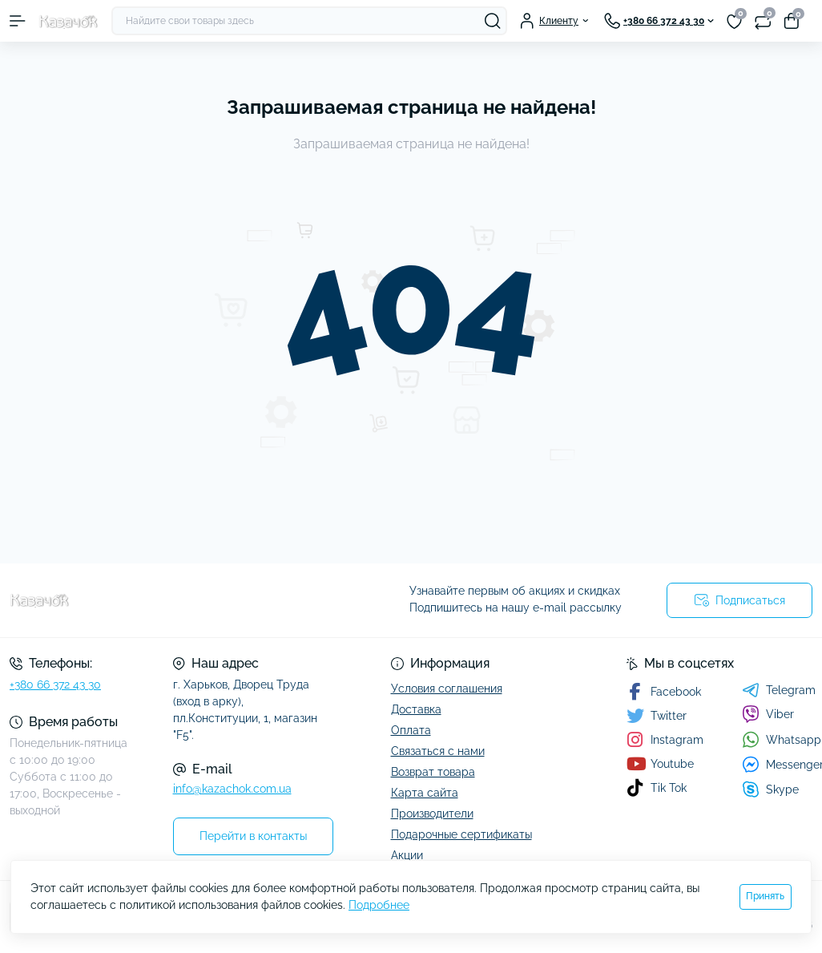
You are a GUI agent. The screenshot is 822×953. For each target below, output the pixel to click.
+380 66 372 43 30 (55, 684)
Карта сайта (424, 792)
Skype (770, 789)
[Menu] (18, 20)
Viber (768, 714)
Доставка (416, 709)
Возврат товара (433, 771)
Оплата (411, 730)
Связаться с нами (438, 751)
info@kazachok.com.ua (232, 788)
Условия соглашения (446, 688)
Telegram (779, 690)
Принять (765, 896)
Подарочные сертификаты (461, 834)
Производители (432, 813)
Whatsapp (781, 739)
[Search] (493, 21)
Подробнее (379, 904)
